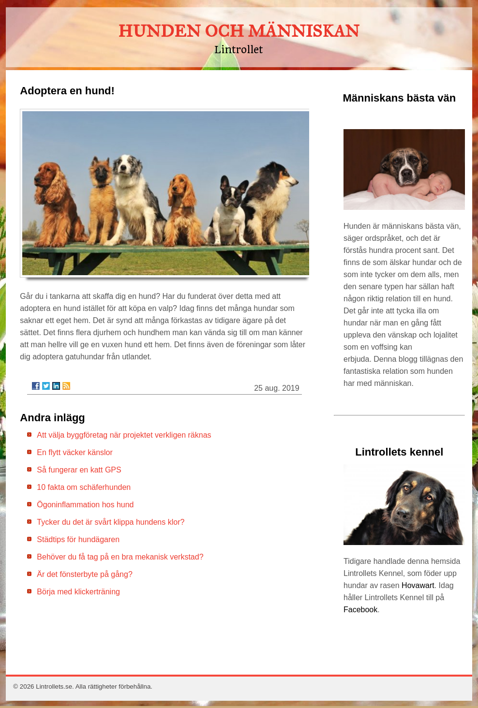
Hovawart (418, 585)
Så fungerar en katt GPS (79, 470)
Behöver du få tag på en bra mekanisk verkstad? (120, 557)
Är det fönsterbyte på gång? (84, 574)
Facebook (360, 609)
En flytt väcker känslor (75, 452)
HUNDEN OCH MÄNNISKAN (238, 31)
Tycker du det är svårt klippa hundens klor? (110, 522)
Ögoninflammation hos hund (85, 505)
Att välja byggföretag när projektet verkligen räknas (124, 435)
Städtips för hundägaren (78, 539)
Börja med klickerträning (78, 592)
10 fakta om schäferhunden (84, 487)
